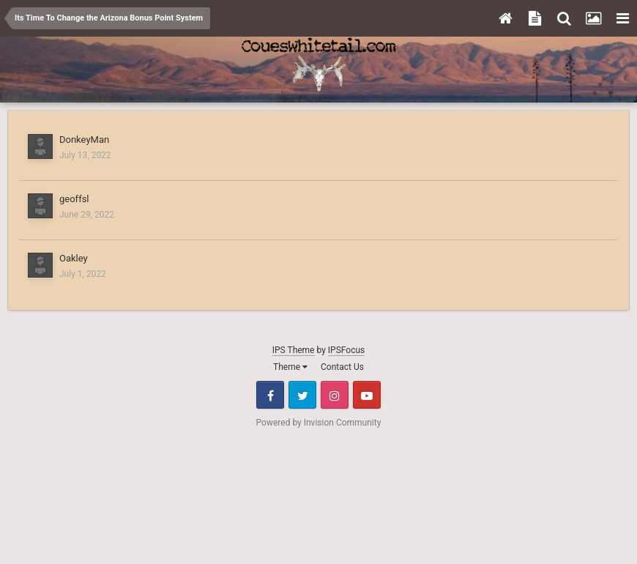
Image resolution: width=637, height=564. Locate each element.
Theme (290, 367)
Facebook (270, 395)
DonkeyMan (84, 139)
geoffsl (74, 198)
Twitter (302, 395)
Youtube (367, 395)
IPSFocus (346, 350)
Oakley (73, 258)
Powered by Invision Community (318, 423)
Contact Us (342, 367)
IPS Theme (293, 350)
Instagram (335, 395)
